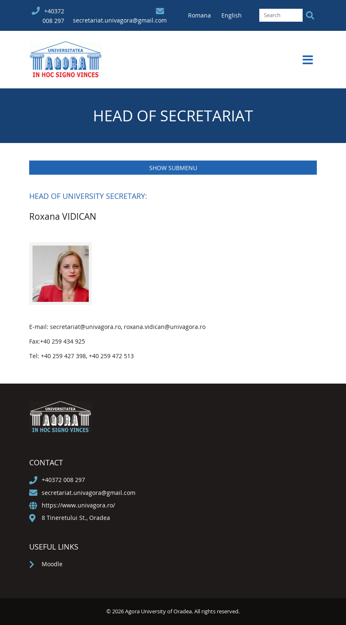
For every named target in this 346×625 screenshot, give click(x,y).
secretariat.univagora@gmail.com (120, 20)
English (231, 15)
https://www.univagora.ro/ (78, 505)
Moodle (52, 564)
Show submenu (173, 168)
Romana (200, 15)
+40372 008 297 (63, 480)
